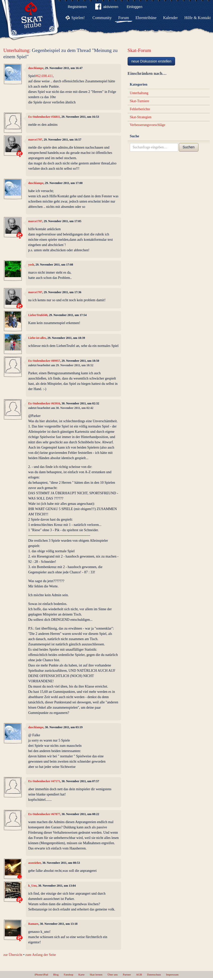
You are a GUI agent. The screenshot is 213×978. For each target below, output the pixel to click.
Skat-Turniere (139, 101)
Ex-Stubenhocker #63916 (44, 403)
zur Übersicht (12, 955)
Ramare (33, 924)
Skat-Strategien (140, 117)
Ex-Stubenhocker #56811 (44, 116)
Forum (123, 18)
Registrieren (77, 7)
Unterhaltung (16, 50)
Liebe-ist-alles (37, 338)
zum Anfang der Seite (40, 955)
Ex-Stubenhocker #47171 (44, 781)
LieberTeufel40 (37, 315)
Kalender (170, 18)
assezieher (34, 863)
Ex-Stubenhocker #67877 (44, 814)
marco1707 (35, 139)
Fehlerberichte (140, 109)
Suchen (188, 147)
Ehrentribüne (146, 18)
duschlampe (35, 68)
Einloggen (134, 7)
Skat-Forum (139, 50)
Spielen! (78, 18)
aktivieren (106, 8)
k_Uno (32, 885)
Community (102, 18)
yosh (31, 264)
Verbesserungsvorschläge (148, 125)
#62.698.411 (44, 76)
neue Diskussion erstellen (151, 61)
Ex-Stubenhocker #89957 (44, 360)
